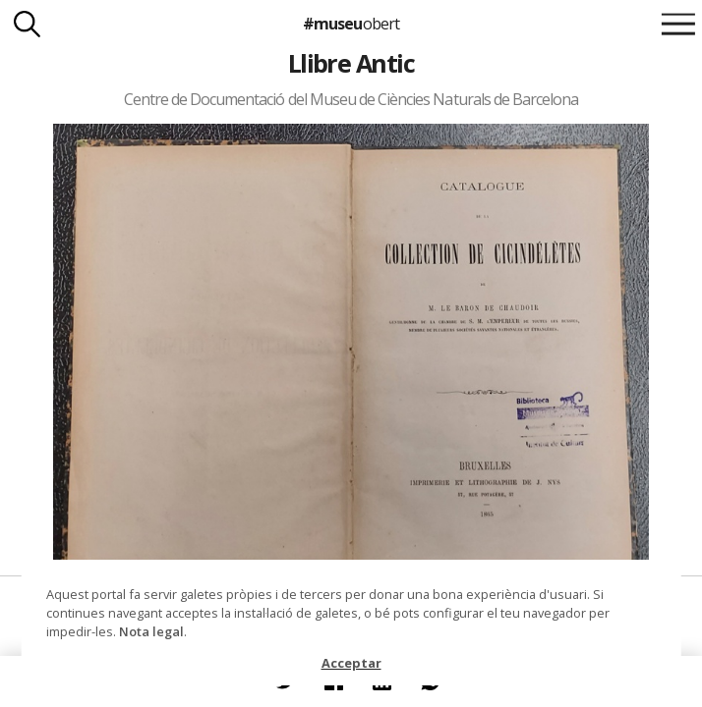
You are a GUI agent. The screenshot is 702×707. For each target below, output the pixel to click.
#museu (350, 23)
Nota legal (151, 631)
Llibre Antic (351, 63)
